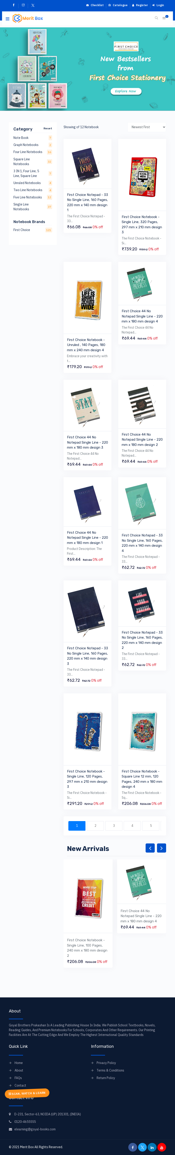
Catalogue (118, 5)
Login (158, 5)
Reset (48, 128)
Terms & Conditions (110, 1070)
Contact (20, 1085)
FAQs (18, 1078)
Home (19, 1063)
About (19, 1070)
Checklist (95, 5)
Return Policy (106, 1078)
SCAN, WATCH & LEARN (27, 1093)
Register (140, 5)
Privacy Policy (106, 1063)
